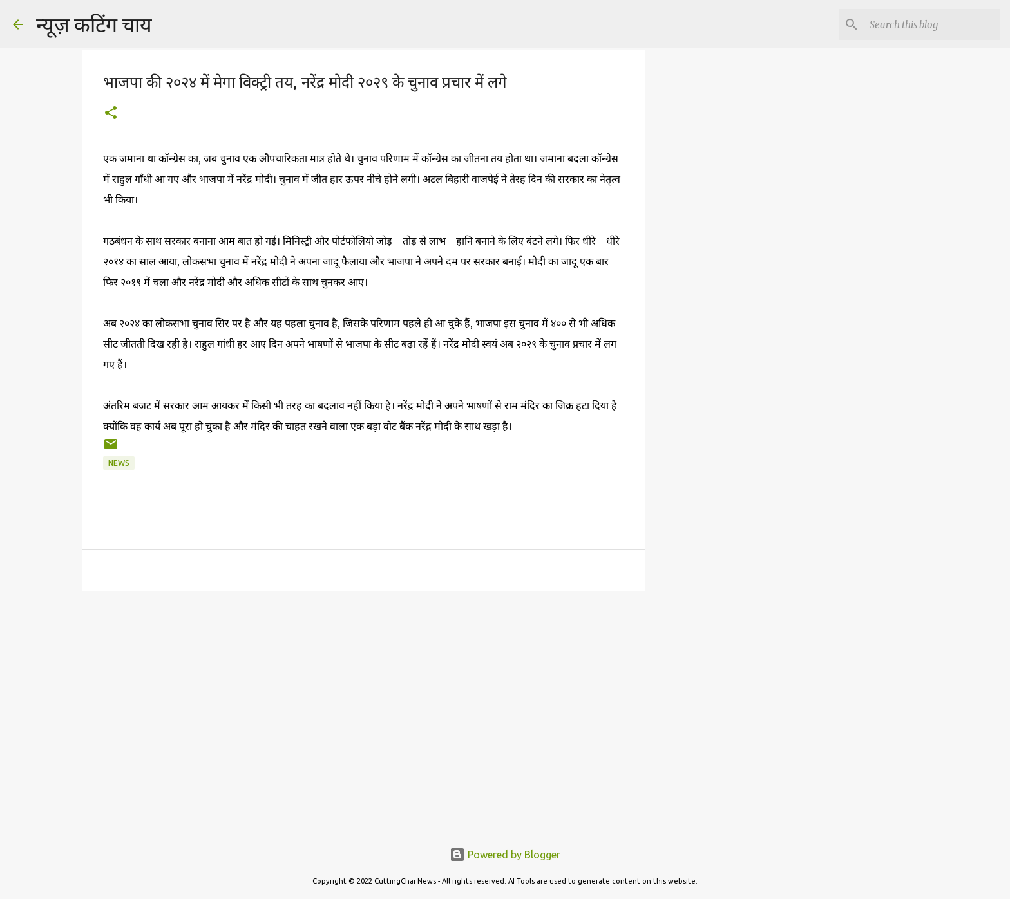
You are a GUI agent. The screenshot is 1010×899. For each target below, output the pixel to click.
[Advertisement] (711, 257)
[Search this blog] (932, 24)
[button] (111, 113)
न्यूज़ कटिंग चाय (94, 24)
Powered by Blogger (505, 854)
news (118, 463)
